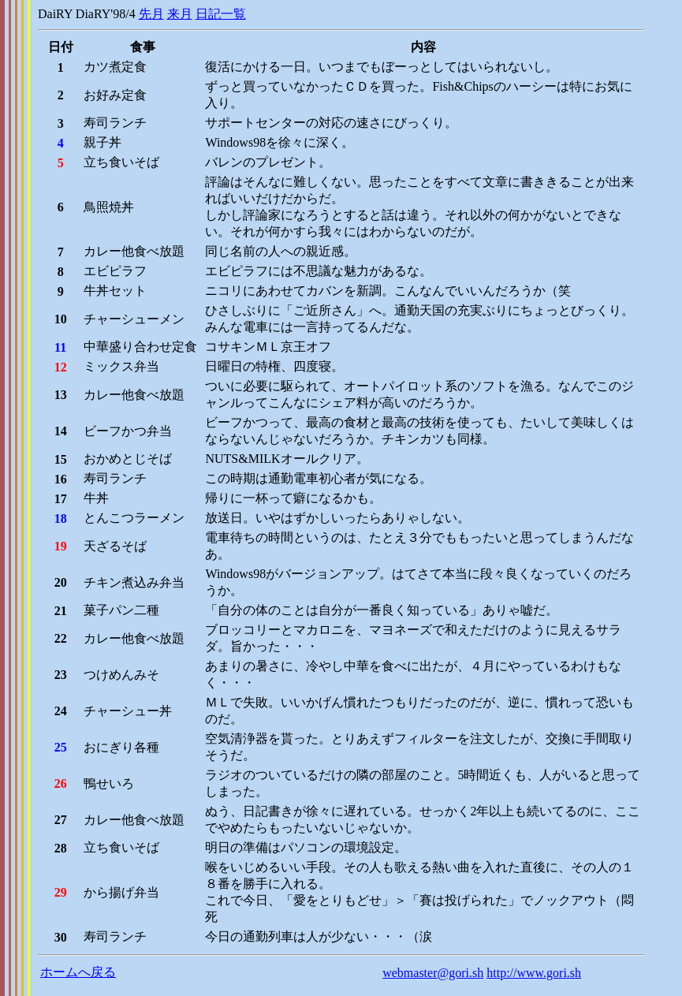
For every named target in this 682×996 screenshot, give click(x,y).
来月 (179, 14)
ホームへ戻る (78, 972)
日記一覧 (221, 14)
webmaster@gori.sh (432, 972)
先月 (151, 14)
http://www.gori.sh (533, 972)
